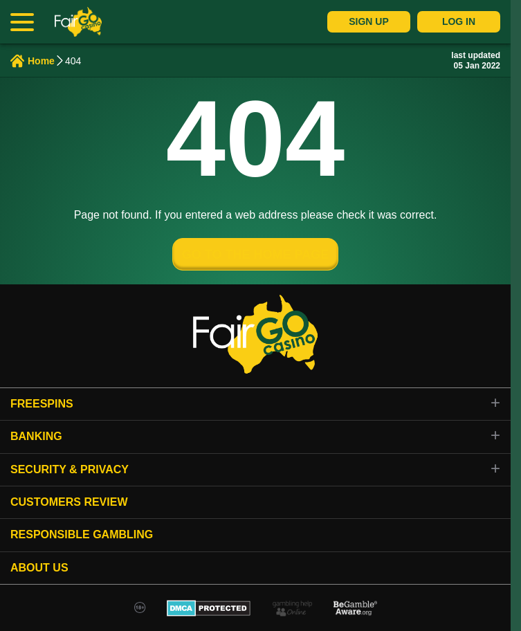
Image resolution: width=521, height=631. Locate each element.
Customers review (69, 502)
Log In (458, 21)
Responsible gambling (81, 534)
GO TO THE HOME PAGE (255, 255)
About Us (39, 568)
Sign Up (369, 21)
